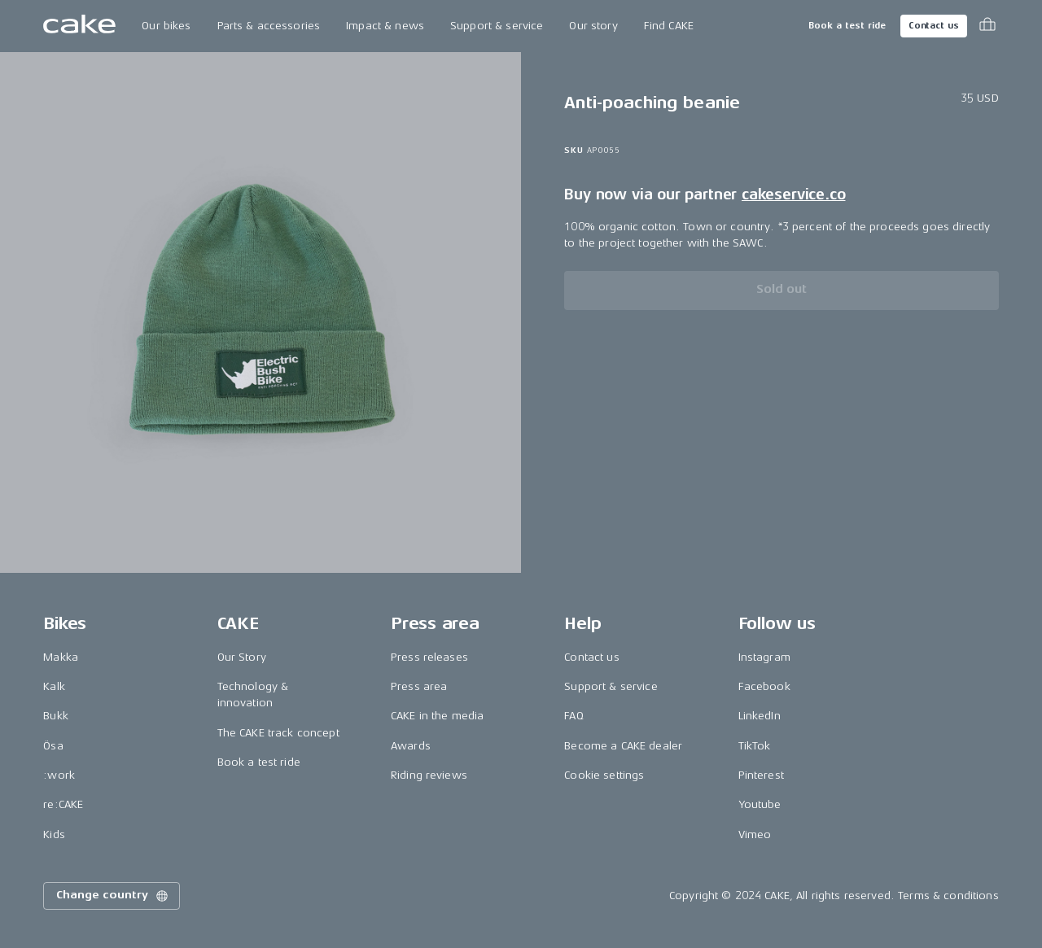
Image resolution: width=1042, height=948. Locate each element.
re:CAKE (63, 804)
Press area (419, 686)
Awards (411, 746)
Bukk (55, 716)
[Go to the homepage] (79, 26)
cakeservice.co (793, 194)
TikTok (754, 746)
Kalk (54, 686)
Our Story (241, 657)
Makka (60, 657)
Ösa (53, 746)
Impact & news (385, 26)
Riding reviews (429, 775)
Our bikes (166, 26)
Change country (113, 896)
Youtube (760, 804)
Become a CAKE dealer (623, 746)
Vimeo (755, 834)
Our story (593, 26)
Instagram (764, 657)
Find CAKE (669, 26)
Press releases (429, 657)
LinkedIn (759, 716)
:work (59, 775)
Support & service (496, 26)
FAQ (573, 716)
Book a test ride (847, 25)
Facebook (764, 686)
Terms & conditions (948, 895)
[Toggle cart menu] (987, 26)
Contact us (933, 25)
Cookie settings (604, 775)
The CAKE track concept (278, 733)
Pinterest (761, 775)
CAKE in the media (437, 716)
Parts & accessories (269, 26)
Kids (54, 834)
